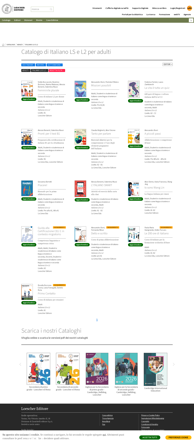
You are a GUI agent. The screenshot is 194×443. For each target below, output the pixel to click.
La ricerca (150, 9)
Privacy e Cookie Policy (150, 390)
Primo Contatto (47, 269)
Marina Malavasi (52, 60)
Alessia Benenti (44, 105)
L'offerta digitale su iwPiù (117, 3)
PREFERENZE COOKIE (178, 437)
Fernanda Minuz (97, 205)
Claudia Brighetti (98, 105)
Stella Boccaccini (44, 57)
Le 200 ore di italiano (157, 208)
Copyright (145, 397)
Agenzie (187, 9)
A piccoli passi (153, 109)
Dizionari (28, 15)
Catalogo (6, 15)
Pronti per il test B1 (49, 109)
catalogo (11, 20)
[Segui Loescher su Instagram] (28, 414)
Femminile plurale (48, 65)
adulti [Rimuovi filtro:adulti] (26, 46)
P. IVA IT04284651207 (30, 424)
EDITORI (168, 40)
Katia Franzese (161, 157)
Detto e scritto (99, 208)
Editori (17, 15)
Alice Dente (149, 157)
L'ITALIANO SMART (101, 160)
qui (104, 434)
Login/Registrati (177, 3)
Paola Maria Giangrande (149, 204)
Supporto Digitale (140, 3)
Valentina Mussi (51, 62)
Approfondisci (29, 74)
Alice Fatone (110, 105)
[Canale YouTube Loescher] (38, 414)
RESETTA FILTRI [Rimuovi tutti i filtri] (57, 46)
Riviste (39, 15)
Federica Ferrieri (151, 57)
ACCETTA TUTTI (150, 437)
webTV (177, 9)
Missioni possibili (101, 60)
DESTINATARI (28, 40)
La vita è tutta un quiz (157, 63)
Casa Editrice (52, 15)
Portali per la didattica (132, 9)
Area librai (106, 397)
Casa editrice (107, 390)
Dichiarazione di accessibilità (152, 405)
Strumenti (97, 3)
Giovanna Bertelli (45, 157)
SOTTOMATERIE (55, 40)
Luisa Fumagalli (50, 263)
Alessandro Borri (98, 57)
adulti (20, 20)
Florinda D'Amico (112, 57)
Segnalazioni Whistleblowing (152, 394)
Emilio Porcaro (160, 205)
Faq (103, 400)
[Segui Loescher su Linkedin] (33, 414)
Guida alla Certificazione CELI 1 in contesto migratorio (51, 206)
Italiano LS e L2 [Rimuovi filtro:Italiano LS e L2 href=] (40, 46)
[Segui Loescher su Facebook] (23, 414)
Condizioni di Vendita (149, 400)
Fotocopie (145, 402)
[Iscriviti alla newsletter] (43, 414)
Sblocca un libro (159, 3)
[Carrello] (191, 15)
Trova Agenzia (108, 394)
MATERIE (41, 40)
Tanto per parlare (101, 109)
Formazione (164, 9)
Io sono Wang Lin (154, 163)
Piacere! (42, 160)
